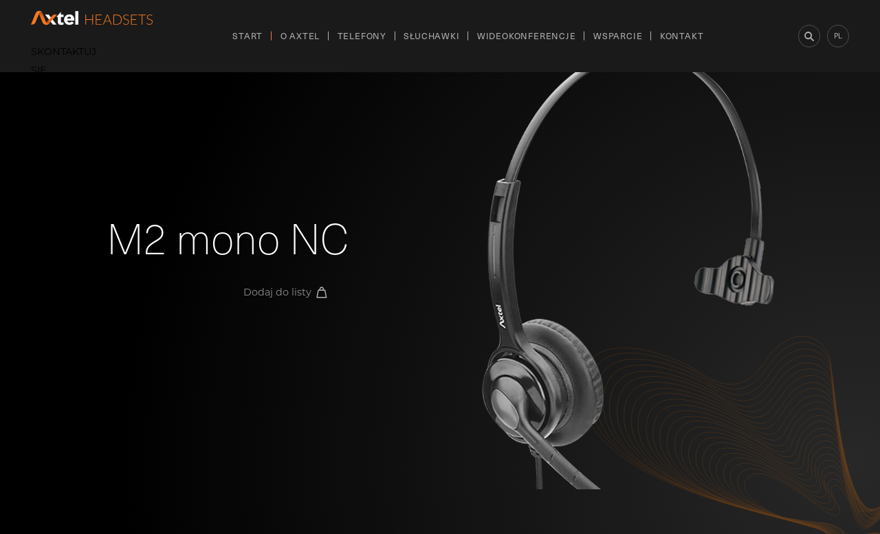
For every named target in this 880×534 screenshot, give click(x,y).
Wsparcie (617, 35)
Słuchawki (431, 35)
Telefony (362, 35)
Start (247, 35)
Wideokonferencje (526, 35)
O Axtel (300, 35)
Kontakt (682, 35)
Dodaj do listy (285, 292)
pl (838, 35)
